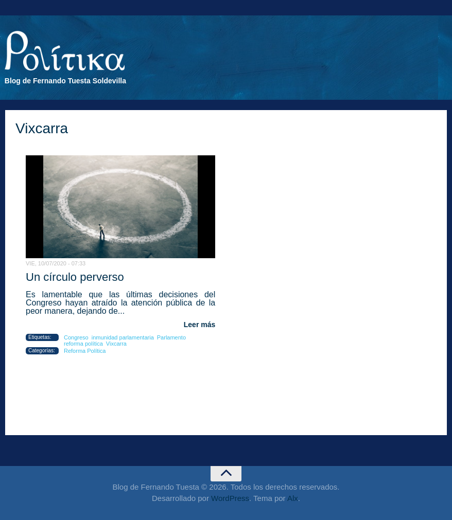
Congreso (76, 337)
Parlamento (171, 337)
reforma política (83, 343)
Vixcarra (116, 343)
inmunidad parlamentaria (123, 337)
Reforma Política (85, 350)
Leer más (199, 324)
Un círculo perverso (75, 277)
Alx (292, 498)
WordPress (230, 498)
